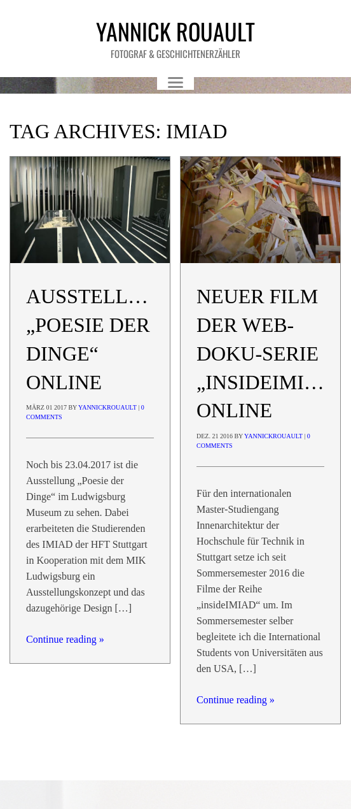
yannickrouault (107, 407)
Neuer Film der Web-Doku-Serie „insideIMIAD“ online (269, 353)
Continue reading (65, 639)
